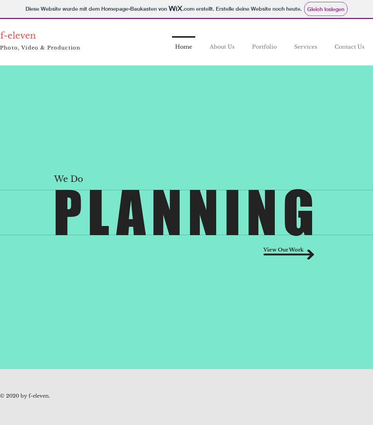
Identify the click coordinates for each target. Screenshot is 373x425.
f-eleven (18, 35)
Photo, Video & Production (40, 48)
